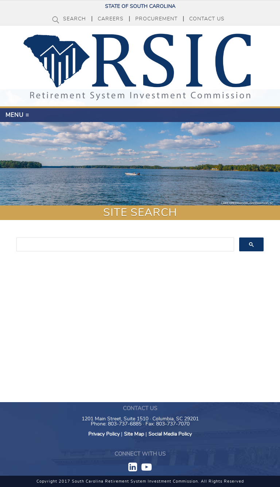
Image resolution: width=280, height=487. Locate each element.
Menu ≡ (17, 115)
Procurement (156, 18)
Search (74, 18)
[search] (124, 244)
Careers (111, 18)
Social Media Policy (170, 434)
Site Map (134, 434)
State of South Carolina (140, 6)
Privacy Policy (104, 434)
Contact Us (207, 18)
